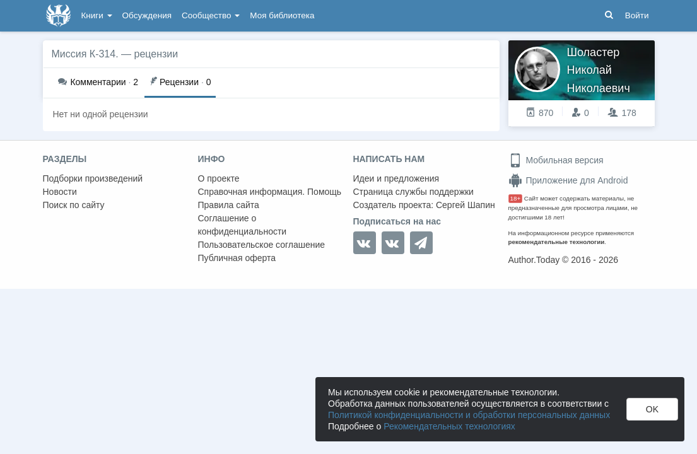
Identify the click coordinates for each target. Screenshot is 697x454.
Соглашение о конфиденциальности (242, 224)
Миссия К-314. (85, 54)
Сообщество (211, 15)
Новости (60, 192)
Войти (637, 15)
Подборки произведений (93, 178)
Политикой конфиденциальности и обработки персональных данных (469, 415)
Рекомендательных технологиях (449, 426)
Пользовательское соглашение (261, 245)
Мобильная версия (556, 160)
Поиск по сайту (74, 205)
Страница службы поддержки (413, 192)
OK (652, 409)
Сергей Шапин (465, 205)
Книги (96, 15)
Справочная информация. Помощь (270, 192)
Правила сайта (228, 205)
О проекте (219, 178)
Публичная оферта (237, 258)
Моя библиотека (282, 15)
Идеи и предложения (396, 178)
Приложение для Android (568, 180)
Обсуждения (147, 15)
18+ (515, 198)
